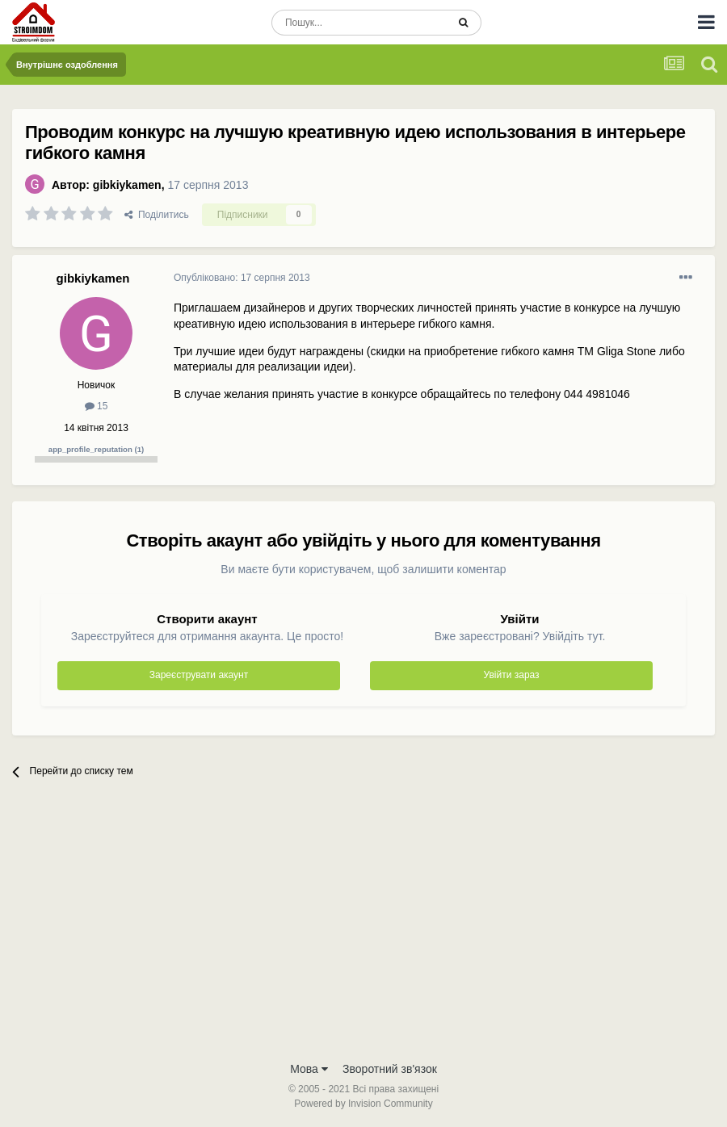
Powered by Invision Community (363, 1103)
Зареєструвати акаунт (198, 675)
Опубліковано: (242, 277)
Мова (309, 1068)
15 (96, 406)
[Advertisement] (363, 932)
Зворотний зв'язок (389, 1068)
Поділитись (156, 214)
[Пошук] (359, 22)
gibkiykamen (127, 184)
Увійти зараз (512, 675)
